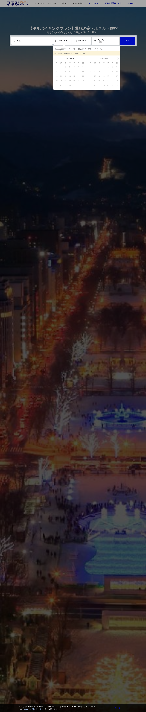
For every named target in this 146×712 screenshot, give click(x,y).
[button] (55, 58)
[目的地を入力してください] (34, 40)
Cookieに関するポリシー (34, 709)
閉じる (117, 708)
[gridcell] (65, 67)
